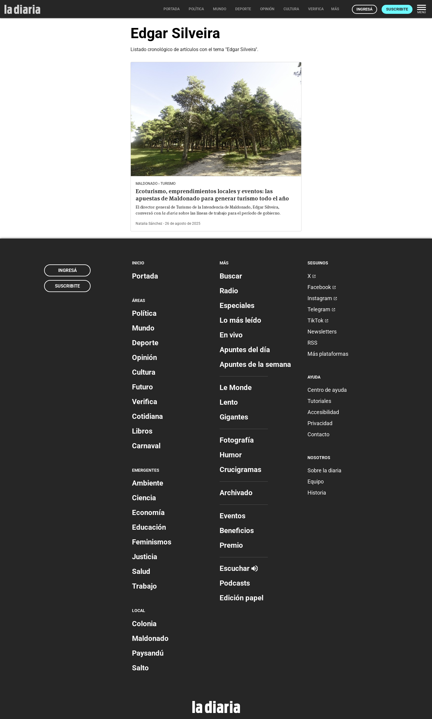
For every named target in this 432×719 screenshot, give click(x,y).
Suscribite (397, 9)
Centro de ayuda (327, 390)
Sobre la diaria (324, 470)
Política (144, 313)
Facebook (322, 287)
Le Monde (236, 387)
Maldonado (150, 638)
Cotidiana (147, 416)
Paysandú (148, 653)
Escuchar (239, 568)
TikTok (318, 320)
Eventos (232, 516)
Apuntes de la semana (255, 364)
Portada (145, 276)
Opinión (144, 357)
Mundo (143, 328)
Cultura (143, 372)
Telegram (321, 309)
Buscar (231, 276)
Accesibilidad (323, 412)
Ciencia (144, 498)
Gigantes (234, 417)
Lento (229, 402)
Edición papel (241, 598)
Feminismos (151, 542)
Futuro (142, 387)
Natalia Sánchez (149, 223)
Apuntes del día (245, 350)
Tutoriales (319, 401)
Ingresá (364, 9)
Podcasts (235, 583)
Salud (141, 571)
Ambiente (147, 483)
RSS (312, 343)
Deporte (145, 343)
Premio (231, 545)
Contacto (318, 434)
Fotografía (237, 440)
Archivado (236, 493)
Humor (231, 455)
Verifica (144, 402)
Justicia (144, 557)
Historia (317, 492)
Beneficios (237, 530)
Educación (149, 527)
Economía (148, 512)
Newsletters (322, 331)
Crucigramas (240, 469)
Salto (140, 668)
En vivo (231, 335)
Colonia (144, 624)
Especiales (237, 305)
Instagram (322, 298)
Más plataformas (328, 354)
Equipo (316, 481)
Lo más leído (240, 320)
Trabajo (144, 586)
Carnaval (146, 446)
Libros (142, 431)
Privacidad (320, 423)
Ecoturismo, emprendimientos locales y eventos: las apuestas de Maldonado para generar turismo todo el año (212, 194)
